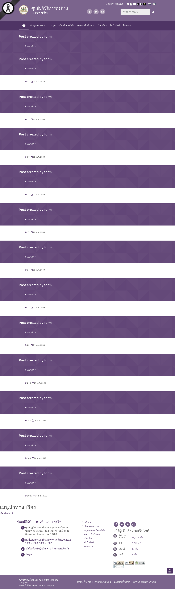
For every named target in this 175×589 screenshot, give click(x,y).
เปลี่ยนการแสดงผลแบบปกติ (141, 4)
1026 (28, 496)
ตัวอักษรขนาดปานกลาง (131, 4)
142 (28, 383)
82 (27, 345)
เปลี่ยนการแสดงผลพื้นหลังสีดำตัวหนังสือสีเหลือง (144, 4)
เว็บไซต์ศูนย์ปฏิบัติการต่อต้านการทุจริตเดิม (48, 548)
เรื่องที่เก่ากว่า (7, 513)
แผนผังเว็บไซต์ (83, 582)
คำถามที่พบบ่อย (102, 582)
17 (27, 82)
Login (29, 554)
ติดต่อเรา (127, 25)
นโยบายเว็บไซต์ (122, 582)
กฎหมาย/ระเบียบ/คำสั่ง (63, 25)
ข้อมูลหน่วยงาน (38, 25)
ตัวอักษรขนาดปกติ (128, 4)
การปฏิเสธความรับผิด (144, 582)
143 (28, 420)
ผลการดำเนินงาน (86, 25)
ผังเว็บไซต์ (115, 25)
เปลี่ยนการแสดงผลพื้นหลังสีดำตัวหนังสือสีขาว (138, 4)
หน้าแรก (88, 522)
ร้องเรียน (102, 25)
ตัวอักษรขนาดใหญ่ (134, 4)
